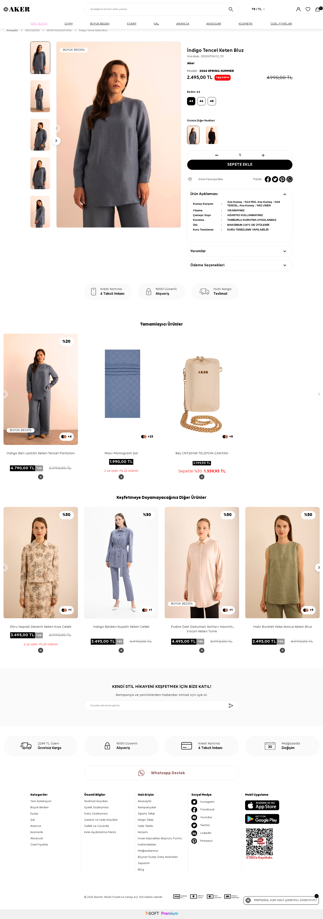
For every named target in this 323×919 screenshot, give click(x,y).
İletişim (143, 832)
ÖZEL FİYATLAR (281, 23)
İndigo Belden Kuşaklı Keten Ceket (121, 627)
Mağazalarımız (148, 850)
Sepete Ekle (240, 165)
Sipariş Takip (146, 813)
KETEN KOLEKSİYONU (59, 30)
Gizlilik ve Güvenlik (96, 825)
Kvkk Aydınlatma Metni (100, 832)
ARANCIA (182, 23)
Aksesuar (36, 838)
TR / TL (258, 9)
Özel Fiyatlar (39, 844)
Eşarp (34, 813)
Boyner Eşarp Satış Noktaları (158, 857)
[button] (56, 128)
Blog (141, 869)
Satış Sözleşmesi (96, 813)
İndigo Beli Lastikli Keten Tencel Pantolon (41, 453)
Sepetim (144, 863)
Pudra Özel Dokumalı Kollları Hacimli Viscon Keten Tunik (202, 628)
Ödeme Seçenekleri (207, 265)
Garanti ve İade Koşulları (101, 819)
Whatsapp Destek (161, 773)
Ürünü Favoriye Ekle (205, 179)
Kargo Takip (146, 819)
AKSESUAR (213, 23)
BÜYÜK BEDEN (99, 23)
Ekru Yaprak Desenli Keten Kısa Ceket (40, 627)
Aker (191, 63)
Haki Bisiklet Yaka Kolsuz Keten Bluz (282, 627)
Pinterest (202, 841)
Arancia (35, 825)
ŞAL (156, 23)
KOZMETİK (246, 23)
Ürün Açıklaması (204, 194)
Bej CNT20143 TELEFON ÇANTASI (201, 453)
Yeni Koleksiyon (40, 801)
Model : (210, 71)
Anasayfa (12, 30)
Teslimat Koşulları (96, 801)
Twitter (200, 825)
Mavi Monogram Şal (121, 453)
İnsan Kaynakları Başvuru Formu (160, 838)
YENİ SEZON (38, 23)
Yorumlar (198, 251)
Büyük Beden (39, 807)
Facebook (203, 810)
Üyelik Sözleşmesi (96, 807)
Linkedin (201, 833)
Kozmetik (36, 832)
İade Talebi (145, 825)
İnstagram (203, 802)
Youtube (201, 817)
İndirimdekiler (147, 844)
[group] (119, 135)
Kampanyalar (147, 807)
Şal (32, 819)
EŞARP (131, 23)
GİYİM (68, 23)
